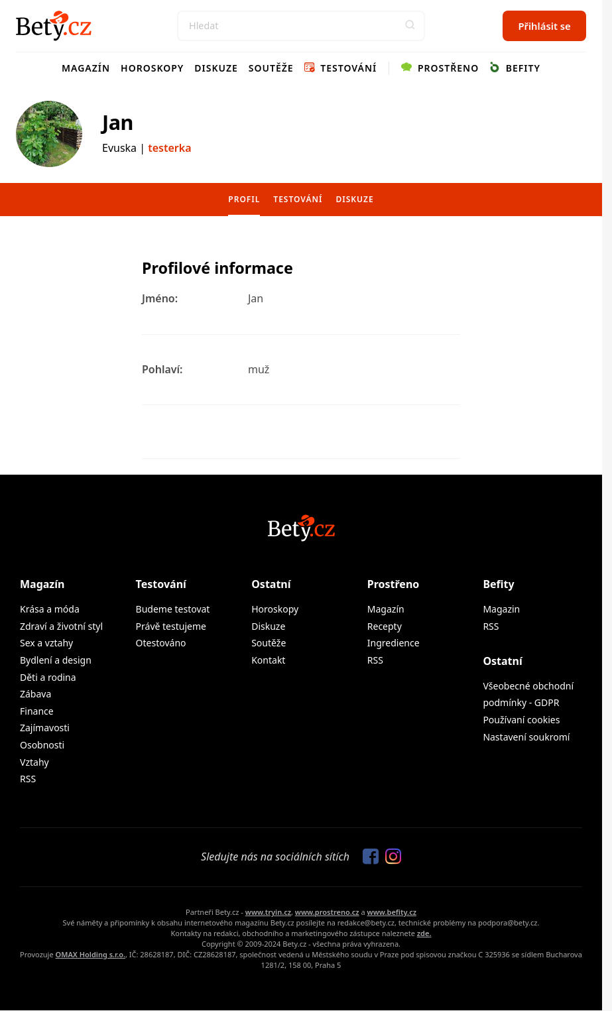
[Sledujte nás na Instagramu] (390, 857)
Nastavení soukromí (526, 737)
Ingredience (393, 642)
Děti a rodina (48, 677)
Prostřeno (440, 68)
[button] (410, 26)
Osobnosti (42, 745)
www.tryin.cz (268, 912)
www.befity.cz (391, 912)
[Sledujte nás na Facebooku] (367, 857)
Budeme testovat (173, 609)
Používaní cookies (521, 719)
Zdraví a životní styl (61, 626)
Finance (37, 711)
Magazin (501, 609)
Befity (514, 68)
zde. (424, 933)
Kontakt (268, 660)
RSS (28, 778)
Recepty (384, 626)
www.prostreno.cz (327, 912)
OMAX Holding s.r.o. (90, 954)
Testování (340, 68)
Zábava (35, 693)
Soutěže (271, 68)
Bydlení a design (56, 660)
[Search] (301, 26)
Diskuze (216, 68)
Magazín (86, 68)
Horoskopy (152, 68)
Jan (117, 122)
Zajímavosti (45, 727)
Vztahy (34, 762)
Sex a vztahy (46, 642)
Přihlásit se (544, 25)
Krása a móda (50, 609)
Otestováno (161, 642)
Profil (244, 199)
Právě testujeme (171, 626)
